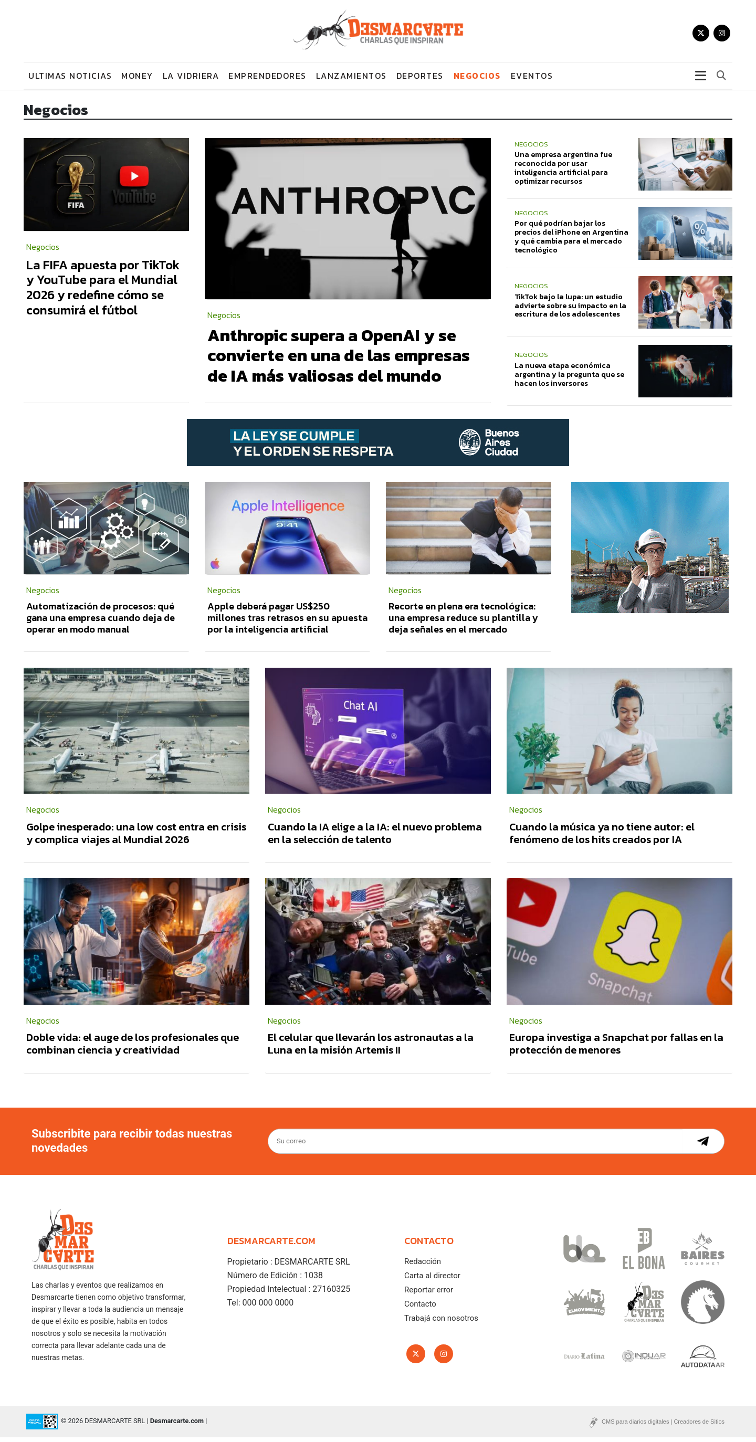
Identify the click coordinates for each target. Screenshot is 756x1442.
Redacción (422, 1265)
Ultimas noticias (70, 80)
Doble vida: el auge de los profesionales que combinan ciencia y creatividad (132, 1048)
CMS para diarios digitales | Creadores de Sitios (663, 1426)
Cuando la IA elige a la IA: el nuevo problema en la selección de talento (375, 837)
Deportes (420, 80)
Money (137, 80)
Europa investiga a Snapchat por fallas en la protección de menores (616, 1048)
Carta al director (432, 1280)
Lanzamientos (351, 80)
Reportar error (428, 1294)
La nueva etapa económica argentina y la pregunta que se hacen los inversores (569, 378)
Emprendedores (267, 80)
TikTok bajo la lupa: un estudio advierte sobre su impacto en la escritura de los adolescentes (570, 310)
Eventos (532, 80)
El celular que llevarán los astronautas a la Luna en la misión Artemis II (371, 1048)
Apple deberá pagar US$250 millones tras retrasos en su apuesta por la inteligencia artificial (287, 622)
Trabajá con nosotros (441, 1322)
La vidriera (191, 80)
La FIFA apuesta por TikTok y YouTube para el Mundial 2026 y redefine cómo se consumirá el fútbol (103, 291)
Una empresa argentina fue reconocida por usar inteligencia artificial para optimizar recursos (563, 172)
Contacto (420, 1308)
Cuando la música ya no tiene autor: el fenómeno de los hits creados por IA (602, 837)
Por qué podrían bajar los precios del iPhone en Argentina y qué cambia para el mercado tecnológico (571, 241)
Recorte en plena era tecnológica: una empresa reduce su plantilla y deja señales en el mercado (463, 622)
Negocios (477, 80)
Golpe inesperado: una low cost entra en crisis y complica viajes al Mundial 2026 (136, 837)
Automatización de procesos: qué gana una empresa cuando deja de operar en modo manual (100, 622)
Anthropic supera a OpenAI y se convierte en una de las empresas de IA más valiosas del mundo (338, 360)
